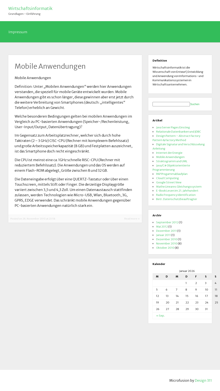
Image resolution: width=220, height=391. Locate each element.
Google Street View (168, 182)
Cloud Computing (167, 178)
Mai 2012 (162, 226)
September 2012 (167, 222)
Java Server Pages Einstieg (173, 127)
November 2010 (166, 243)
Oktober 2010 (165, 247)
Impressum (17, 32)
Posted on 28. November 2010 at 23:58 (32, 218)
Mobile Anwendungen (170, 157)
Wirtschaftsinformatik (30, 8)
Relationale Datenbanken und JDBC (178, 131)
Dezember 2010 (166, 239)
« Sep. (160, 315)
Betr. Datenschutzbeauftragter (176, 199)
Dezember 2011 (166, 230)
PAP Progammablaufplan (172, 174)
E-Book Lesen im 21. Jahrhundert (177, 190)
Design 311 (203, 380)
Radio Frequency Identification (176, 194)
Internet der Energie (169, 152)
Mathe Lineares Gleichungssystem (179, 186)
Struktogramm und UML (171, 161)
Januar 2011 (163, 235)
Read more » (132, 218)
